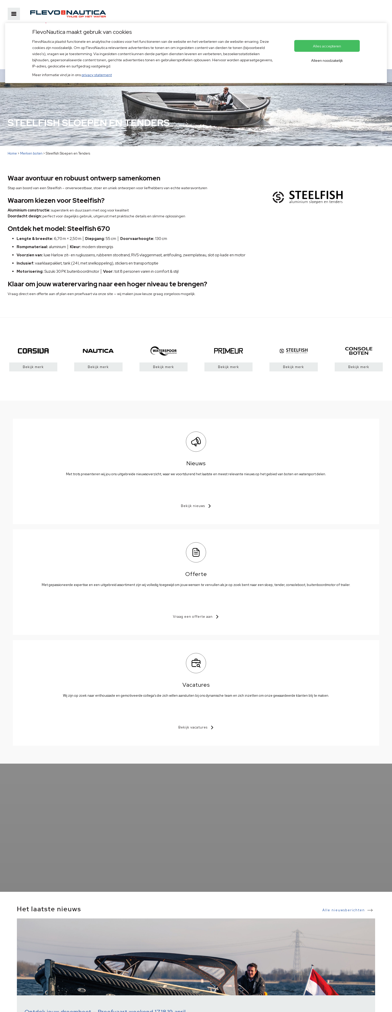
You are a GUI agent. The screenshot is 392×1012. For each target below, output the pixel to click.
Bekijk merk (33, 367)
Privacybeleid (28, 1003)
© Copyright (118, 1003)
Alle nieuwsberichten (343, 686)
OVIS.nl (212, 1003)
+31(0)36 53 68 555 (128, 934)
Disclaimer (93, 1003)
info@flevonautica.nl (129, 942)
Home (12, 153)
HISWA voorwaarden (61, 1003)
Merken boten (31, 153)
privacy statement (97, 75)
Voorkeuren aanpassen (153, 1003)
